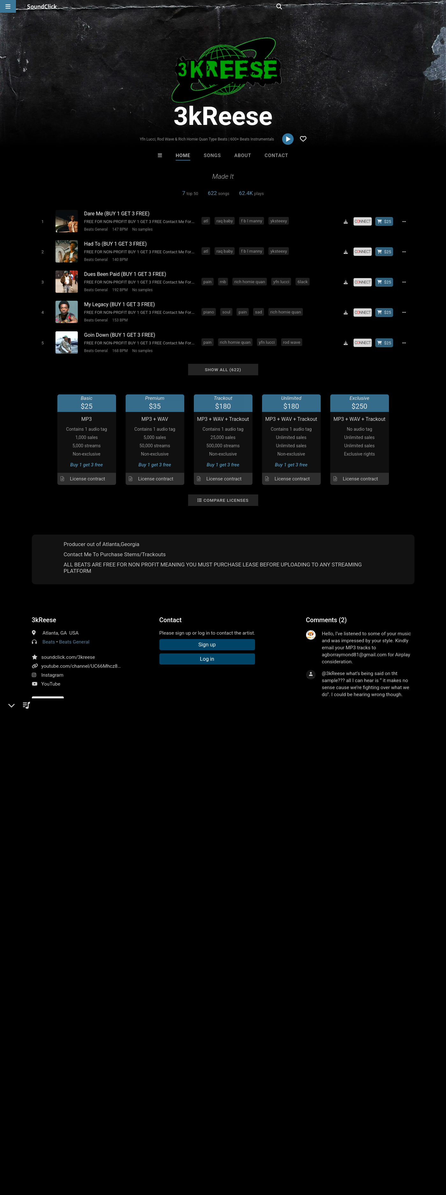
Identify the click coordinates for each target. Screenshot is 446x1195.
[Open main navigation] (8, 6)
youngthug (115, 772)
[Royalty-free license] (364, 221)
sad (259, 307)
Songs (212, 155)
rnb (224, 278)
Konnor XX (197, 1017)
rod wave (292, 336)
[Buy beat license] (386, 221)
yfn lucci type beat (308, 772)
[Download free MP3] (347, 221)
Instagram (52, 668)
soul (227, 307)
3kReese (44, 613)
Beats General (94, 229)
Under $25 (283, 1052)
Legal (172, 1157)
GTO (302, 1017)
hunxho (97, 784)
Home (183, 155)
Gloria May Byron (249, 1017)
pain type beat (349, 772)
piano (210, 307)
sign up (331, 707)
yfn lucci (282, 278)
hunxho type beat (64, 784)
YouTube (51, 677)
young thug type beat (236, 772)
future (72, 772)
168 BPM (119, 345)
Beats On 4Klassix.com (146, 1017)
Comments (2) (326, 613)
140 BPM (119, 258)
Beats (48, 635)
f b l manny (252, 220)
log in (354, 707)
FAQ (26, 1157)
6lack (304, 278)
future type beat (190, 772)
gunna (91, 772)
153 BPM (119, 316)
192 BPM (119, 287)
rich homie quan (250, 278)
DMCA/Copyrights (118, 1157)
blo (36, 784)
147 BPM (119, 229)
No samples (141, 229)
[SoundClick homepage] (42, 6)
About (242, 155)
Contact (276, 155)
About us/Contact (56, 1157)
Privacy (152, 1157)
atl (207, 220)
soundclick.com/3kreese (68, 650)
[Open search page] (439, 6)
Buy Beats (203, 1052)
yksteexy (280, 220)
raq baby (225, 220)
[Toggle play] (41, 221)
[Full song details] (406, 221)
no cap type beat (388, 772)
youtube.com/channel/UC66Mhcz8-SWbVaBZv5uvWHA (101, 659)
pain (209, 278)
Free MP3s (163, 1052)
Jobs (87, 1157)
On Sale (243, 1052)
